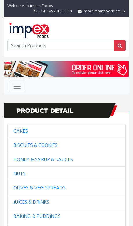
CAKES (20, 131)
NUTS (19, 173)
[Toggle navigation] (17, 86)
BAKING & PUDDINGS (37, 216)
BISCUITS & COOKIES (35, 145)
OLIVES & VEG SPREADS (39, 187)
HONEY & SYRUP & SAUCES (43, 159)
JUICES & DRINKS (31, 202)
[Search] (60, 45)
